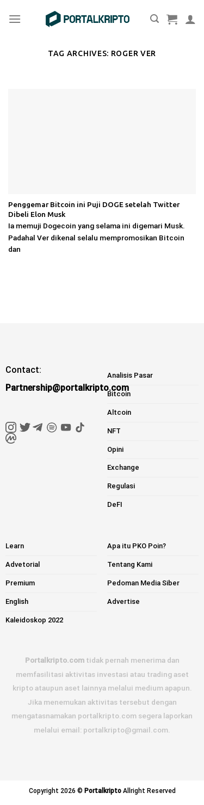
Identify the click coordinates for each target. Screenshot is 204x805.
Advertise (123, 601)
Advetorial (22, 564)
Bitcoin (119, 394)
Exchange (123, 467)
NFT (114, 431)
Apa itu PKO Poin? (136, 546)
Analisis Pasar (130, 375)
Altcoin (119, 412)
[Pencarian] (154, 18)
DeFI (114, 504)
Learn (14, 546)
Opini (115, 449)
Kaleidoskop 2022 (34, 620)
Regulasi (121, 486)
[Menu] (14, 18)
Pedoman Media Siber (143, 583)
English (16, 601)
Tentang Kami (129, 564)
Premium (20, 583)
